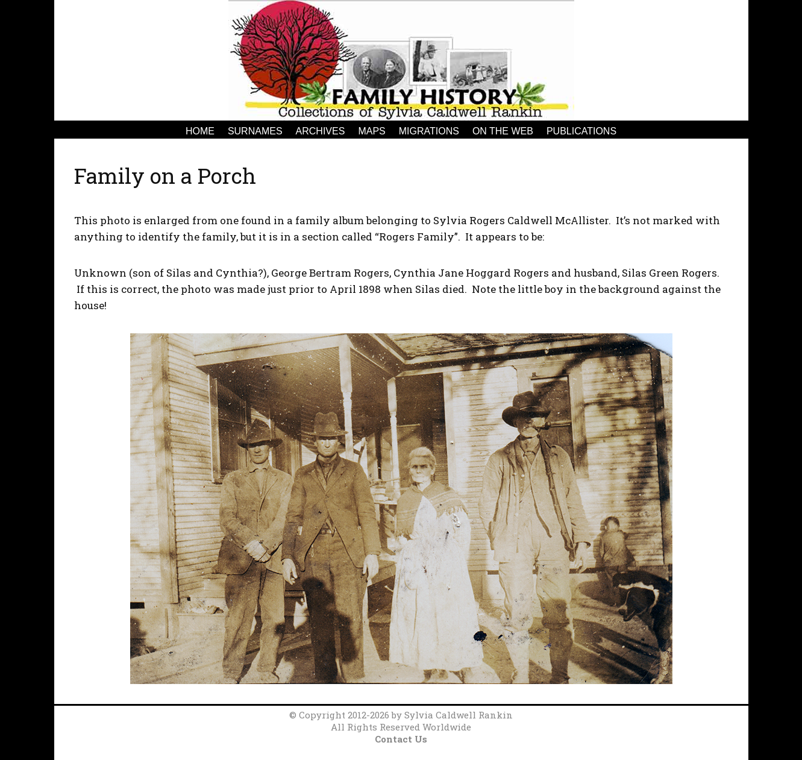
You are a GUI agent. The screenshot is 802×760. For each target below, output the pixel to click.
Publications (581, 131)
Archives (320, 131)
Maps (371, 131)
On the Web (502, 131)
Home (200, 131)
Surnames (255, 131)
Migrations (429, 131)
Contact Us (401, 739)
